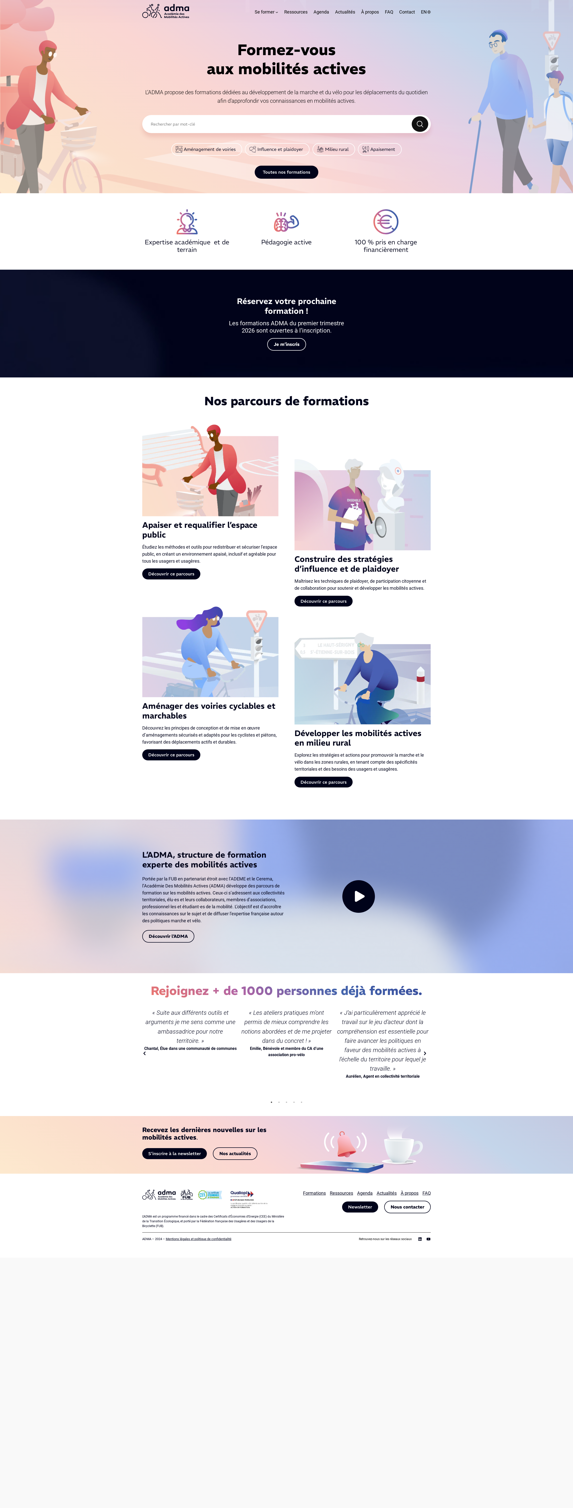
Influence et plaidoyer (280, 149)
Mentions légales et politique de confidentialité (198, 1239)
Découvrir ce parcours (171, 574)
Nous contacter (407, 1207)
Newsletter (360, 1207)
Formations (314, 1193)
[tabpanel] (190, 1030)
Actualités (387, 1193)
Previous (146, 1053)
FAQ (426, 1193)
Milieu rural (337, 149)
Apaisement (382, 149)
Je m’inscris (287, 344)
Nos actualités (235, 1153)
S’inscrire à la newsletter (174, 1153)
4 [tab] (294, 1102)
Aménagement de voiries (210, 149)
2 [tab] (278, 1102)
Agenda (365, 1193)
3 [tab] (286, 1102)
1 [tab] (271, 1102)
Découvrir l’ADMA (168, 936)
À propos (409, 1193)
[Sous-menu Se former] (276, 12)
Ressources (341, 1193)
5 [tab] (301, 1102)
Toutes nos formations (286, 172)
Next (427, 1053)
